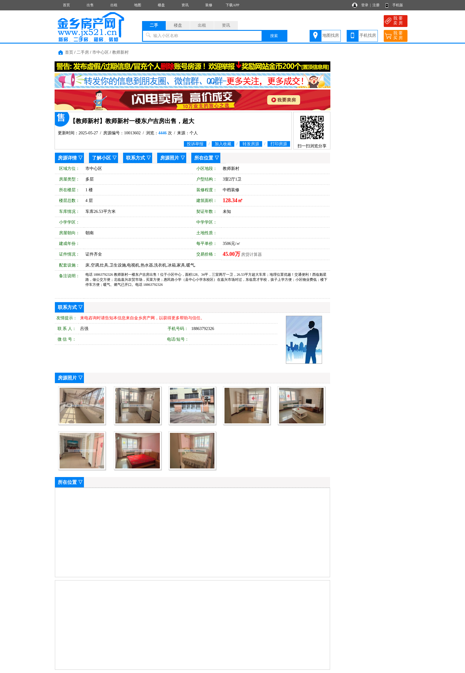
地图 (137, 5)
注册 (376, 5)
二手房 (83, 52)
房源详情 (67, 157)
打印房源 (278, 144)
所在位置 (203, 157)
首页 (66, 5)
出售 (90, 5)
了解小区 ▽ (104, 157)
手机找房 (367, 35)
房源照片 (169, 157)
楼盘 (161, 5)
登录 (364, 5)
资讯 (185, 5)
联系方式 (135, 157)
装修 (208, 5)
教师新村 (120, 52)
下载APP (232, 5)
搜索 (274, 36)
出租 (113, 5)
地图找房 (330, 35)
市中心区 (100, 52)
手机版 (397, 5)
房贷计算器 (251, 254)
